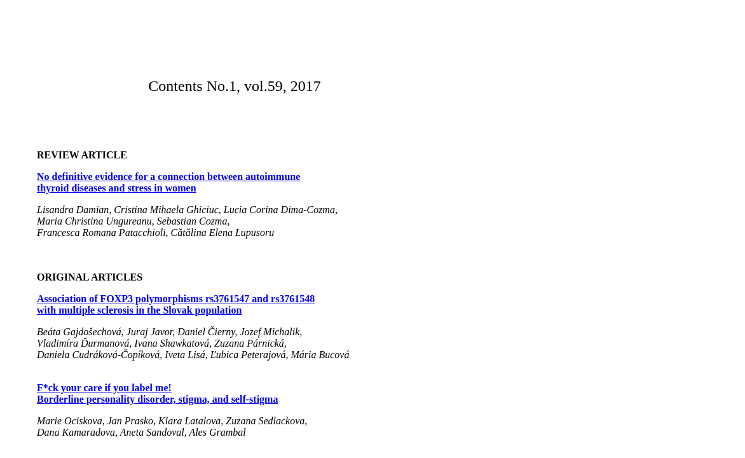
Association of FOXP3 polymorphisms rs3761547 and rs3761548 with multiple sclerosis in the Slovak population (176, 304)
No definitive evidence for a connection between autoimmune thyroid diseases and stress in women (168, 182)
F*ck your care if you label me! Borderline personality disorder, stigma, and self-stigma (157, 393)
